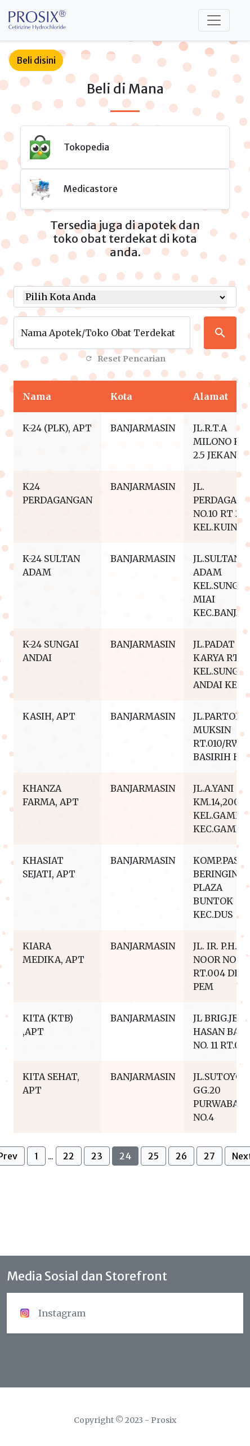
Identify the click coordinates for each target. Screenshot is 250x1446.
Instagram (53, 1313)
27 (209, 1156)
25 (153, 1156)
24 (125, 1156)
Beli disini (36, 60)
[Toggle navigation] (214, 20)
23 (96, 1156)
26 (181, 1156)
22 (68, 1156)
